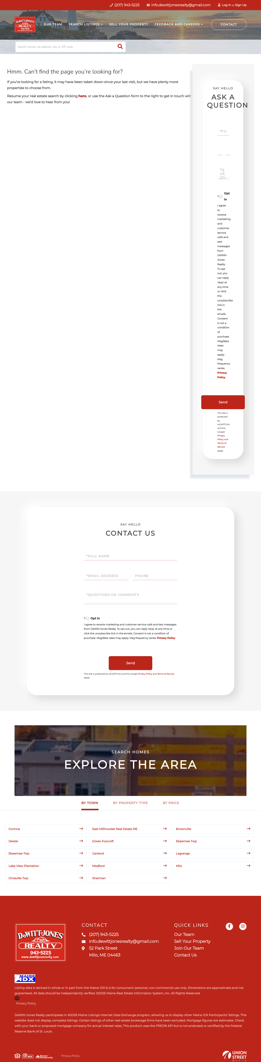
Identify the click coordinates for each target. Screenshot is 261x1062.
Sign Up (240, 5)
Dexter (13, 841)
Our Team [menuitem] (53, 24)
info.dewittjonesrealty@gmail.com (179, 5)
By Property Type (130, 803)
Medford (98, 866)
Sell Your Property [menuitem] (128, 24)
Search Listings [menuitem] (84, 24)
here (82, 96)
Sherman (99, 878)
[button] (120, 46)
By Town (89, 803)
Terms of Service (165, 674)
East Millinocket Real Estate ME (114, 829)
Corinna (14, 829)
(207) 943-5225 (100, 934)
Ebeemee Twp (186, 841)
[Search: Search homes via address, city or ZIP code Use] (70, 46)
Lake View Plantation (24, 866)
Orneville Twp (18, 878)
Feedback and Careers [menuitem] (177, 24)
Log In (224, 5)
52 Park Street (101, 952)
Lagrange (183, 853)
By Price (171, 803)
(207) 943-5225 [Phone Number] (124, 5)
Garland (98, 853)
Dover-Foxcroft (103, 841)
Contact (229, 24)
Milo (179, 866)
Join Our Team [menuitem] (189, 948)
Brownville (183, 829)
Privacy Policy (166, 638)
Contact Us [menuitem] (185, 955)
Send (223, 402)
